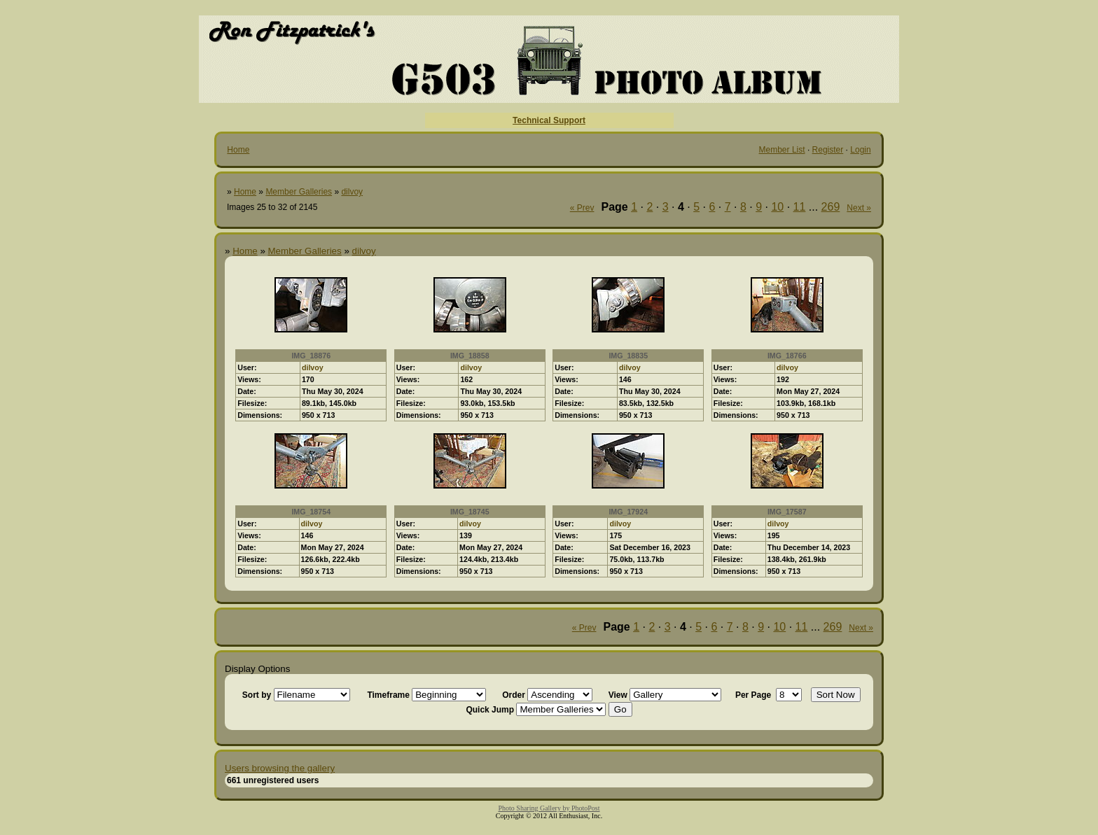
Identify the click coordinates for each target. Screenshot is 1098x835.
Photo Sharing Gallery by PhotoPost (548, 808)
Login (860, 150)
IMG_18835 (628, 355)
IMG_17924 (628, 511)
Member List (782, 150)
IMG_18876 (311, 355)
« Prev (582, 208)
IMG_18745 (469, 511)
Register (828, 150)
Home (238, 150)
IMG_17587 (787, 511)
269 (830, 207)
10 (777, 207)
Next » (859, 208)
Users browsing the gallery (280, 768)
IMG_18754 (311, 511)
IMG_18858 (469, 355)
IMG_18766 (787, 355)
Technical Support (549, 120)
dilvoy (352, 192)
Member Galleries (298, 192)
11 (799, 207)
